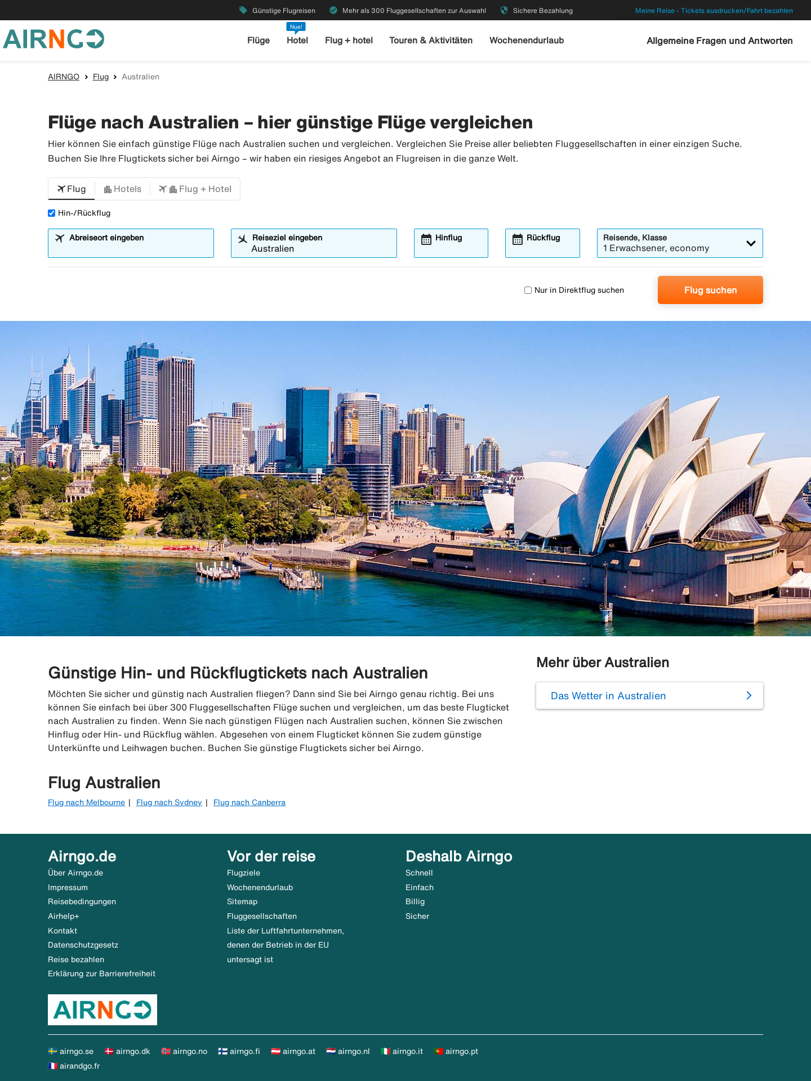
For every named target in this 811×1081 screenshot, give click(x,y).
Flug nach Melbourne (86, 802)
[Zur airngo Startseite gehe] (53, 37)
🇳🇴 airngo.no (184, 1051)
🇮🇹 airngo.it (402, 1051)
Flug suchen (710, 289)
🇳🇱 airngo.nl (348, 1051)
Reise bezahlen (76, 959)
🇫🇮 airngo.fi (239, 1051)
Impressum (68, 887)
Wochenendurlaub (526, 40)
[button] (71, 189)
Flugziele (243, 873)
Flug (101, 77)
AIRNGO (63, 77)
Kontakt (62, 931)
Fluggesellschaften (262, 916)
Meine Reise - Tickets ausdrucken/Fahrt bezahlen (714, 10)
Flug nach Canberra (249, 802)
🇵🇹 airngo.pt (456, 1051)
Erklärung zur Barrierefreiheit (101, 973)
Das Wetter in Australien (608, 695)
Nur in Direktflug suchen (574, 290)
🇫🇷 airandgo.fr (74, 1066)
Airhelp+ (63, 916)
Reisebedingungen (82, 901)
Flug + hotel (349, 40)
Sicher (417, 916)
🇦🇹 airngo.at (293, 1051)
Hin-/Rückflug (79, 213)
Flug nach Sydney (169, 802)
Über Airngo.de (75, 873)
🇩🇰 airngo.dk (127, 1051)
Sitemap (242, 901)
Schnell (419, 873)
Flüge (259, 40)
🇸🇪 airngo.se (70, 1051)
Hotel (298, 40)
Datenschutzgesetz (83, 945)
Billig (415, 901)
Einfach (420, 887)
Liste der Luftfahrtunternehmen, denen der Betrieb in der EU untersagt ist (285, 945)
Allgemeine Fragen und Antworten (720, 40)
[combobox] (138, 248)
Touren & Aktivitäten (431, 40)
